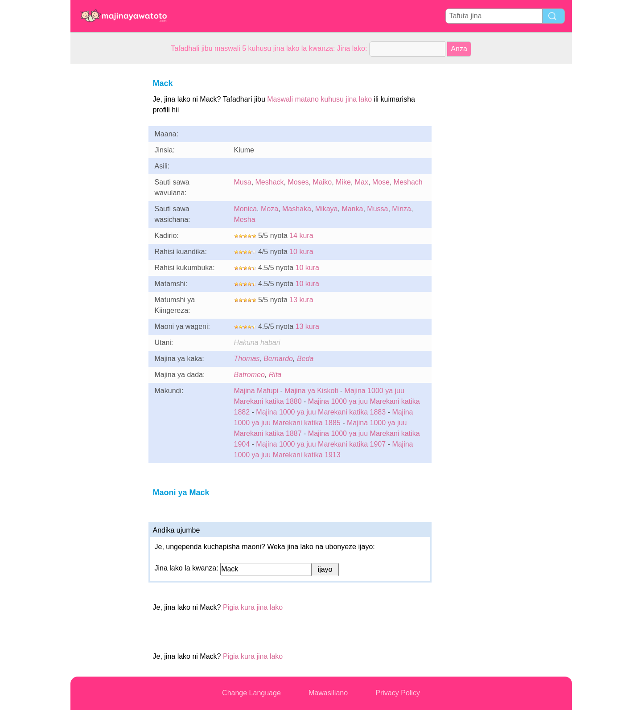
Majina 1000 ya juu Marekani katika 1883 (321, 412)
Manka (352, 209)
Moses (298, 182)
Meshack (269, 182)
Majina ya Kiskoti (311, 390)
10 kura (301, 251)
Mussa (377, 209)
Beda (305, 358)
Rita (275, 374)
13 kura (301, 300)
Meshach (408, 182)
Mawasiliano (328, 693)
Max (361, 182)
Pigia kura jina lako (253, 607)
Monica (245, 209)
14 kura (301, 235)
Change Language (251, 693)
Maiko (322, 182)
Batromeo (249, 374)
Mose (381, 182)
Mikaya (326, 209)
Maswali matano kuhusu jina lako (319, 99)
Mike (343, 182)
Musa (242, 182)
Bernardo (278, 358)
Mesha (244, 219)
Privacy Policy (397, 693)
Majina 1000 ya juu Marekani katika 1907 (321, 444)
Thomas (247, 358)
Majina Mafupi (256, 390)
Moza (269, 209)
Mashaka (296, 209)
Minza (401, 209)
